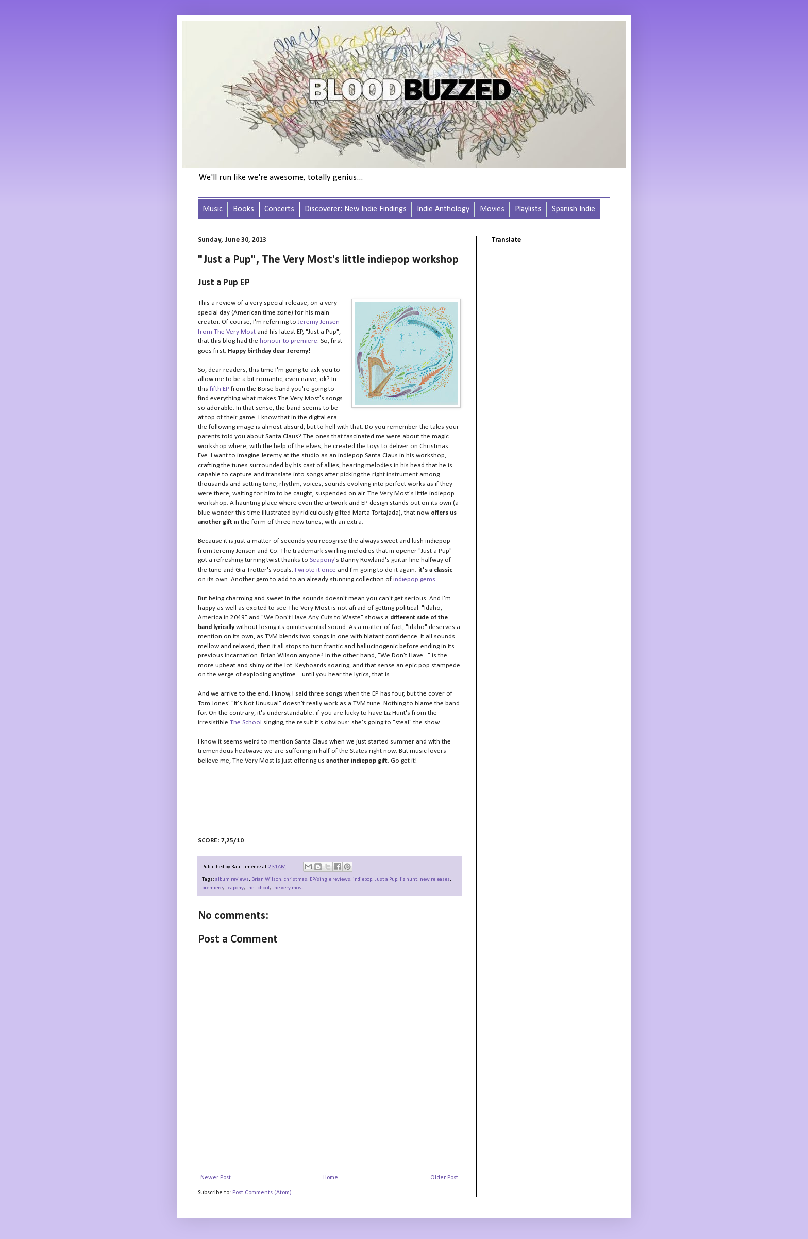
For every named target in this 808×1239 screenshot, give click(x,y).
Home (330, 1178)
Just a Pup (386, 879)
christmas (295, 879)
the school (258, 888)
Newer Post (215, 1178)
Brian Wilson (266, 879)
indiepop (362, 879)
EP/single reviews (330, 879)
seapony (234, 888)
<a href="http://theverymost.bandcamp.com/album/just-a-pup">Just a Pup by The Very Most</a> (301, 801)
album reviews (232, 879)
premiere (212, 888)
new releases (435, 879)
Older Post (444, 1178)
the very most (288, 888)
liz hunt (408, 879)
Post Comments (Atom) (262, 1193)
